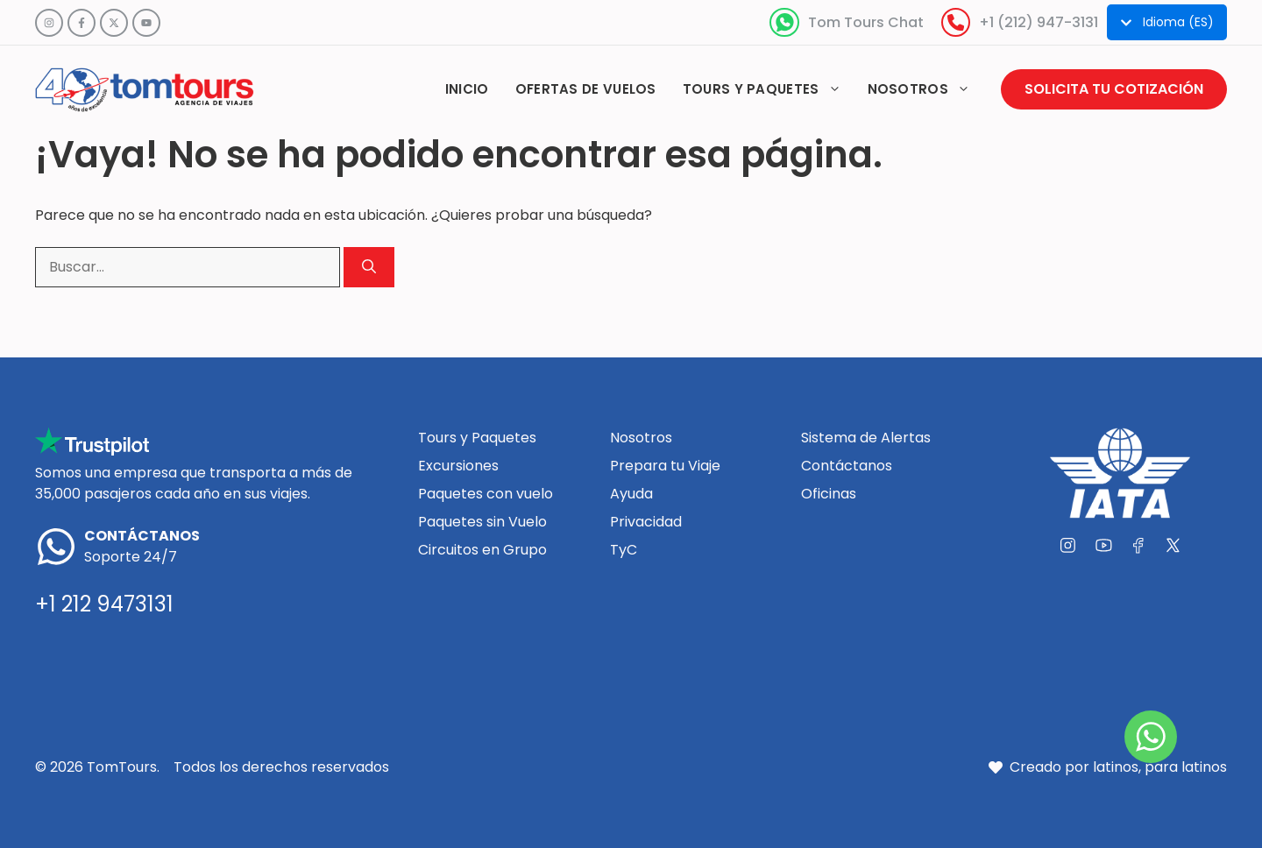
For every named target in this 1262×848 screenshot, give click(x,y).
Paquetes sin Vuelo (482, 522)
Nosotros (925, 89)
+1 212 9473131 (104, 604)
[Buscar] (369, 267)
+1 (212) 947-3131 (1038, 22)
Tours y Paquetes (477, 438)
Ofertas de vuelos (585, 89)
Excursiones (458, 466)
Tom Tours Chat (866, 22)
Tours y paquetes (768, 89)
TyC (623, 550)
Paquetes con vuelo (485, 494)
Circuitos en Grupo (482, 550)
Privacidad (646, 522)
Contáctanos (846, 466)
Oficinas (828, 494)
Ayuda (631, 494)
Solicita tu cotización (1113, 89)
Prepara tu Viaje (665, 466)
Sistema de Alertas (866, 438)
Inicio (467, 89)
